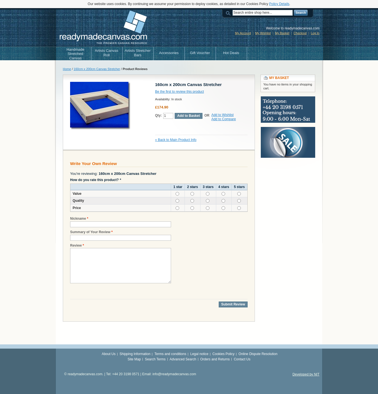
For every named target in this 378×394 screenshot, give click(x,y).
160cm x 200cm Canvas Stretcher (97, 69)
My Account (243, 33)
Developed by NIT (305, 374)
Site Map (134, 359)
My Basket (282, 33)
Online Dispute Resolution (258, 354)
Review (76, 245)
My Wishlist (263, 33)
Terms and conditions (170, 354)
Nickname (78, 218)
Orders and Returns (215, 359)
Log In (315, 33)
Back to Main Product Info (175, 140)
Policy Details (279, 4)
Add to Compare (223, 119)
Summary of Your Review (90, 232)
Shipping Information (134, 354)
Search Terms (155, 359)
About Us (109, 354)
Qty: (158, 115)
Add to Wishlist (222, 115)
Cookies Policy (224, 354)
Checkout (300, 33)
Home (67, 69)
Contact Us (242, 359)
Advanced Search (183, 359)
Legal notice (199, 354)
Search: (229, 13)
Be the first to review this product (179, 92)
